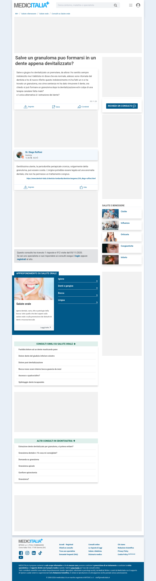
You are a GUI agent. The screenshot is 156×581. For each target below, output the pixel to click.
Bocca (78, 294)
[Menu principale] (130, 5)
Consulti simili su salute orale (56, 344)
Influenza (125, 223)
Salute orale (23, 303)
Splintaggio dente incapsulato (31, 382)
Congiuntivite (127, 246)
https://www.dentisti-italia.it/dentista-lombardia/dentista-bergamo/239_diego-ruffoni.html (61, 178)
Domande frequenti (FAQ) (68, 554)
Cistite (124, 211)
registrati (21, 259)
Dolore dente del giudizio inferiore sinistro (37, 356)
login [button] (77, 256)
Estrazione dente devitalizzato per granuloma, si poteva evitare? (46, 446)
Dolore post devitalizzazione (31, 362)
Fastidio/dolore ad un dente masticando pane (38, 349)
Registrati (69, 545)
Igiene (78, 280)
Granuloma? (24, 479)
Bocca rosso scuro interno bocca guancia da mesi (40, 369)
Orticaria (125, 234)
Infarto (124, 257)
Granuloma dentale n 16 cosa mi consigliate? (38, 453)
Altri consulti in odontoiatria (56, 441)
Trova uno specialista (67, 551)
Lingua (78, 301)
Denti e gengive (78, 287)
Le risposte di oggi (95, 548)
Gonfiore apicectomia (28, 472)
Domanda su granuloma (29, 459)
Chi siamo (121, 545)
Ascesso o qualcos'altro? (29, 375)
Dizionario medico (95, 554)
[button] (29, 106)
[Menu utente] (138, 5)
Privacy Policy (123, 551)
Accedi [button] (61, 545)
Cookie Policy (123, 554)
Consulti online (94, 545)
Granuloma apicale (27, 466)
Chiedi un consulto (66, 548)
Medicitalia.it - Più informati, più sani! (31, 5)
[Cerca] (116, 5)
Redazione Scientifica (126, 548)
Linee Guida (75, 568)
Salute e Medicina (95, 551)
